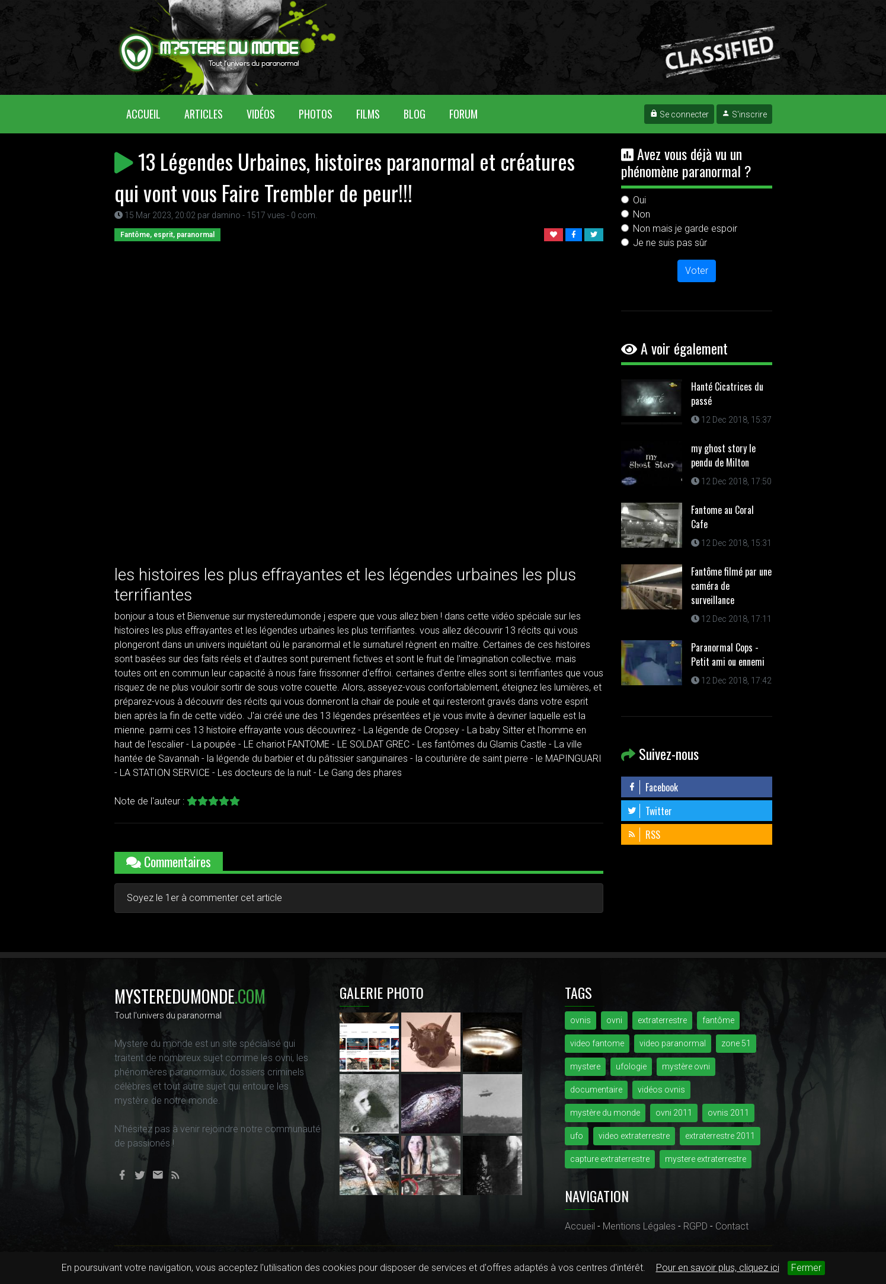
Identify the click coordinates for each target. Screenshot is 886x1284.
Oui (639, 200)
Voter (696, 270)
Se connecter (679, 114)
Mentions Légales (639, 1226)
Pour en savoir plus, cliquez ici (717, 1267)
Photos (315, 114)
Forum (463, 114)
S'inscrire (744, 114)
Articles (203, 114)
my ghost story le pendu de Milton (723, 455)
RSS (643, 835)
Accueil (149, 114)
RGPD (695, 1226)
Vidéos (261, 114)
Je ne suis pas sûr (670, 242)
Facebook (652, 787)
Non (641, 214)
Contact (732, 1226)
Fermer (806, 1267)
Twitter (649, 811)
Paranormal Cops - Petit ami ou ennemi (728, 654)
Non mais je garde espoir (685, 228)
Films (368, 114)
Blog (415, 114)
